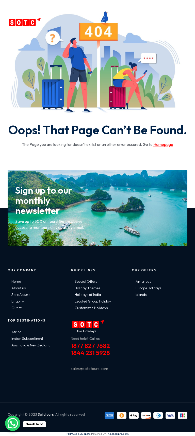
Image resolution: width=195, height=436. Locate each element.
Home (16, 281)
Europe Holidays (148, 288)
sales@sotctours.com (89, 368)
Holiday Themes (87, 288)
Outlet (16, 308)
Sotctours (46, 414)
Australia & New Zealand (31, 345)
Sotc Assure (20, 294)
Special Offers (86, 281)
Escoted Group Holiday (93, 301)
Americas (143, 281)
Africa (16, 332)
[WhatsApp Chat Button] (12, 423)
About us (18, 288)
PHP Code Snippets (79, 433)
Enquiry (17, 301)
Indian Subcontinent (27, 338)
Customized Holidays (91, 308)
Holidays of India (88, 294)
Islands (141, 294)
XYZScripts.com (118, 433)
